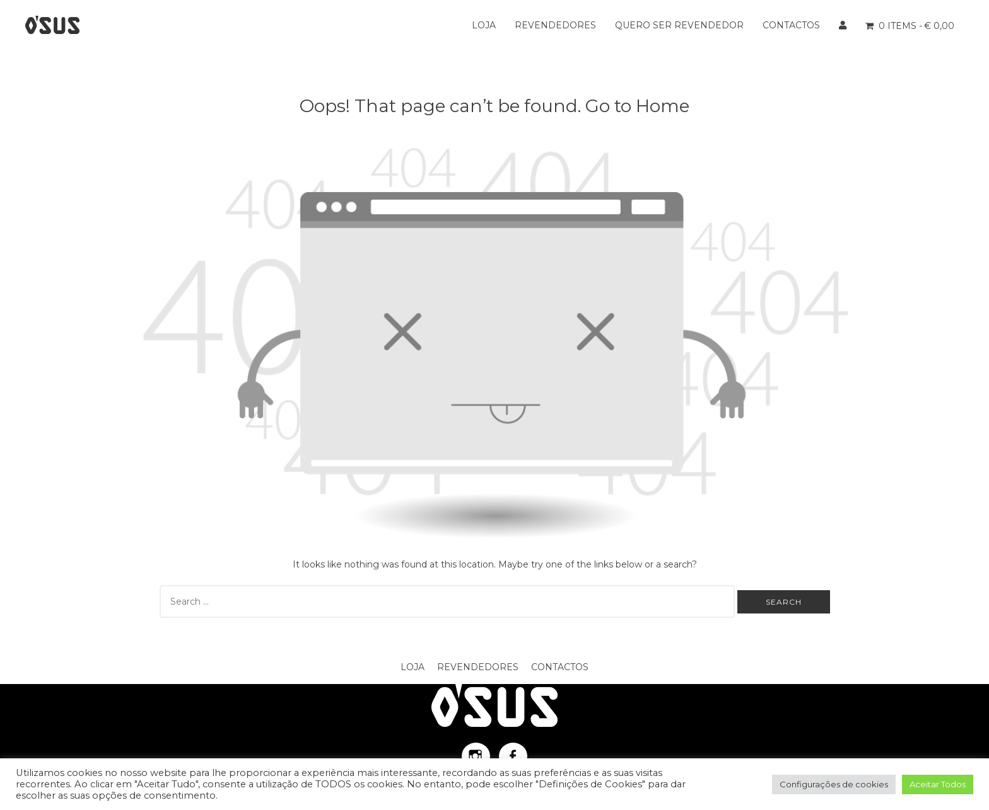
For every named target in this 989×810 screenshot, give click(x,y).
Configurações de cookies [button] (834, 784)
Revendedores (555, 25)
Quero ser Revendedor (679, 25)
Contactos (791, 25)
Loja (484, 25)
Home (662, 106)
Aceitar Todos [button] (938, 784)
